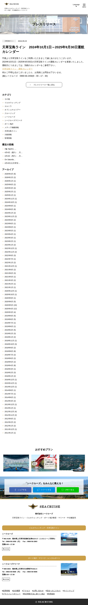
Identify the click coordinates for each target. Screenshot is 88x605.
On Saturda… (10, 159)
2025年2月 (9, 191)
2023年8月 (9, 223)
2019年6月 (9, 326)
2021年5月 (9, 277)
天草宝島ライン (11, 131)
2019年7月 (9, 323)
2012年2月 (9, 422)
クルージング (10, 113)
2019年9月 (9, 316)
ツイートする (46, 490)
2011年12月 (9, 429)
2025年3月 (9, 188)
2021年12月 (9, 266)
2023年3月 (9, 238)
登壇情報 (8, 138)
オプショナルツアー (13, 110)
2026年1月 (9, 181)
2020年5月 (9, 305)
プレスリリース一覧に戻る (44, 85)
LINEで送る (69, 490)
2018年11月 (9, 340)
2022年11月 (9, 252)
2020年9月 (9, 298)
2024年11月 (9, 199)
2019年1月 (9, 337)
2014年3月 (9, 401)
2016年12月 (9, 379)
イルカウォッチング (13, 103)
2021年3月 (9, 280)
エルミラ (8, 106)
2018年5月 (9, 362)
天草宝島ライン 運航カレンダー (17, 69)
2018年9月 (9, 348)
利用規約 (51, 594)
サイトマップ (69, 591)
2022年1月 (9, 262)
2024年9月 (9, 206)
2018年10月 (9, 344)
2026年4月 (9, 174)
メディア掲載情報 (12, 127)
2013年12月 (9, 404)
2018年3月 (9, 369)
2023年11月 (9, 216)
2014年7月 (9, 394)
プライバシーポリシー (12, 594)
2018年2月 (9, 372)
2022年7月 (9, 259)
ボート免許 (9, 124)
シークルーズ (10, 117)
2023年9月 (9, 220)
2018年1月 (9, 376)
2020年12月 (9, 291)
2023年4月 (9, 234)
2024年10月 (9, 202)
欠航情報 (8, 134)
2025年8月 (9, 184)
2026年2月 (9, 177)
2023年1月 (9, 245)
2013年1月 (9, 408)
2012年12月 (9, 411)
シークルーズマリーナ (13, 120)
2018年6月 (9, 358)
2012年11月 (9, 415)
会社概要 (16, 591)
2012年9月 (9, 419)
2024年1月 (9, 213)
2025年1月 (9, 195)
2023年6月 (9, 227)
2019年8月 (9, 319)
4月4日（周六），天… (14, 156)
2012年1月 (9, 426)
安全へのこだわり (53, 591)
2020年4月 (9, 309)
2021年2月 (9, 284)
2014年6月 (9, 397)
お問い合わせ (38, 591)
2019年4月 (9, 330)
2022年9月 (9, 255)
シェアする (22, 490)
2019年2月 (9, 333)
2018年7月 (9, 355)
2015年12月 (9, 383)
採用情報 (6, 591)
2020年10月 (9, 294)
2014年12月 (9, 387)
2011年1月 (9, 433)
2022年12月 (9, 248)
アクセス (26, 591)
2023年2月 (9, 241)
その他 (7, 99)
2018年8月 (9, 351)
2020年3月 (9, 312)
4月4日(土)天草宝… (12, 163)
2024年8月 (9, 209)
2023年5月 (9, 230)
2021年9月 (9, 270)
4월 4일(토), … (10, 149)
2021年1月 (9, 287)
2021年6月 (9, 273)
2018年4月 (9, 365)
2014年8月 (9, 390)
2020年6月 (9, 301)
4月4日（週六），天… (14, 152)
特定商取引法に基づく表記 (34, 594)
